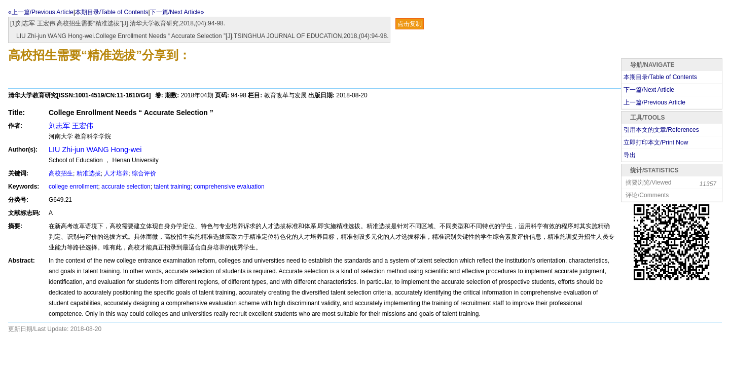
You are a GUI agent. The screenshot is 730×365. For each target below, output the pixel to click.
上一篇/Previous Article (654, 102)
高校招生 (61, 173)
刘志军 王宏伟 (71, 126)
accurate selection (126, 186)
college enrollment (73, 186)
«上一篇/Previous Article (41, 12)
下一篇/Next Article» (177, 12)
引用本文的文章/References (661, 129)
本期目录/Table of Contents (112, 12)
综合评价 (144, 173)
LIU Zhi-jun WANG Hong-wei (95, 149)
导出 (630, 155)
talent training (172, 186)
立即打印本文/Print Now (656, 142)
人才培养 (116, 173)
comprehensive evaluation (229, 186)
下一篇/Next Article (649, 89)
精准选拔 (89, 173)
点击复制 (409, 23)
